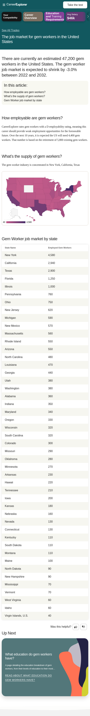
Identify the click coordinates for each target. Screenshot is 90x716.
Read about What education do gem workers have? (28, 677)
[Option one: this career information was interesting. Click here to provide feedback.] (76, 627)
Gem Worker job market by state (23, 100)
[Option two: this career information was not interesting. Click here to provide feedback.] (83, 627)
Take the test (75, 4)
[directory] (45, 93)
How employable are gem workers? (24, 92)
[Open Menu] (33, 5)
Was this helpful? (60, 626)
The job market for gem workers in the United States (40, 39)
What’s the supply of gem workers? (24, 96)
